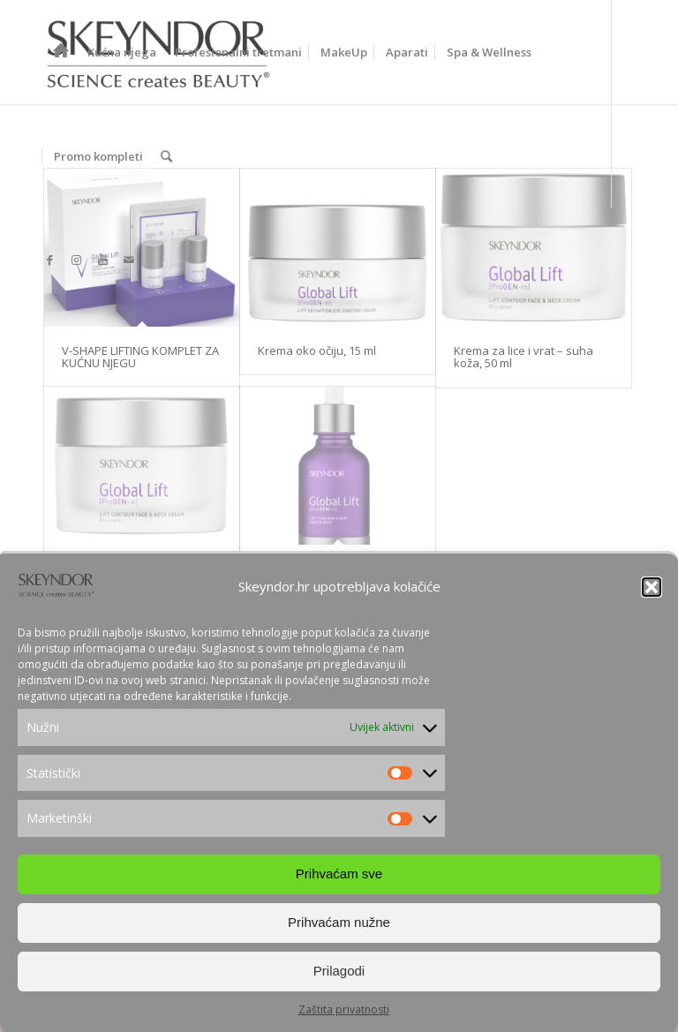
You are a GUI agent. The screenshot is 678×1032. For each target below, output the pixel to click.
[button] (651, 587)
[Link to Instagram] (76, 259)
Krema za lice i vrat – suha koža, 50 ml (523, 357)
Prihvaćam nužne (339, 922)
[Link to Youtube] (102, 259)
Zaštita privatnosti (343, 1009)
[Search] (166, 156)
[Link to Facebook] (49, 259)
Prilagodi (339, 970)
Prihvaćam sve (339, 873)
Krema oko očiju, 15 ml (317, 350)
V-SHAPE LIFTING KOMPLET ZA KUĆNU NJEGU (140, 357)
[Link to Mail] (129, 259)
